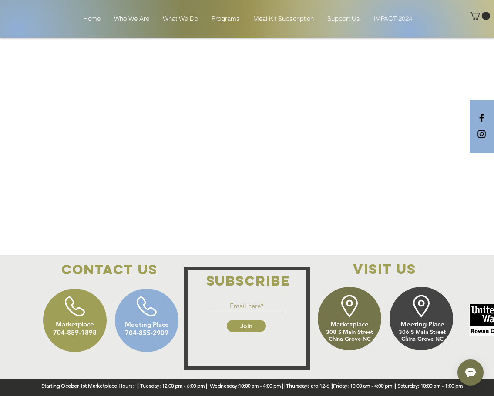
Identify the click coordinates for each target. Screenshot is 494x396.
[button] (480, 16)
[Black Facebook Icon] (481, 118)
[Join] (246, 326)
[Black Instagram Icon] (481, 134)
